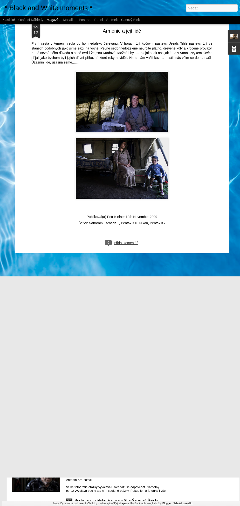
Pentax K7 (157, 196)
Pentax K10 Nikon (134, 196)
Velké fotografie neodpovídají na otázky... (110, 446)
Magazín (53, 20)
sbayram (124, 503)
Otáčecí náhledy (30, 20)
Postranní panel (91, 20)
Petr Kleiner (116, 190)
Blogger (166, 503)
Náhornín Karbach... (104, 196)
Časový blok (130, 20)
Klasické (8, 20)
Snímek (112, 20)
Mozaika (69, 20)
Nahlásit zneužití (182, 503)
